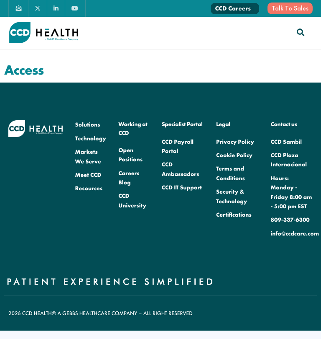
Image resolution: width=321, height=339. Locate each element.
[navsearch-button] (300, 32)
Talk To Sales (290, 8)
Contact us (284, 124)
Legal (223, 124)
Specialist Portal (182, 124)
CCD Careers (233, 8)
